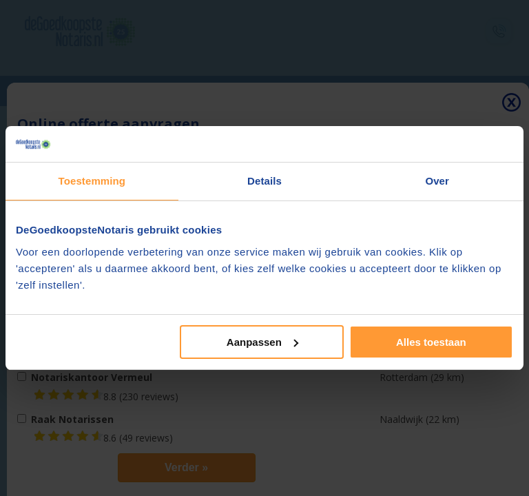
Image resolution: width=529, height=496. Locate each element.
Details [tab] (264, 181)
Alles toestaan (431, 342)
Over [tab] (437, 181)
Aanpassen (262, 342)
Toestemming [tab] (92, 181)
